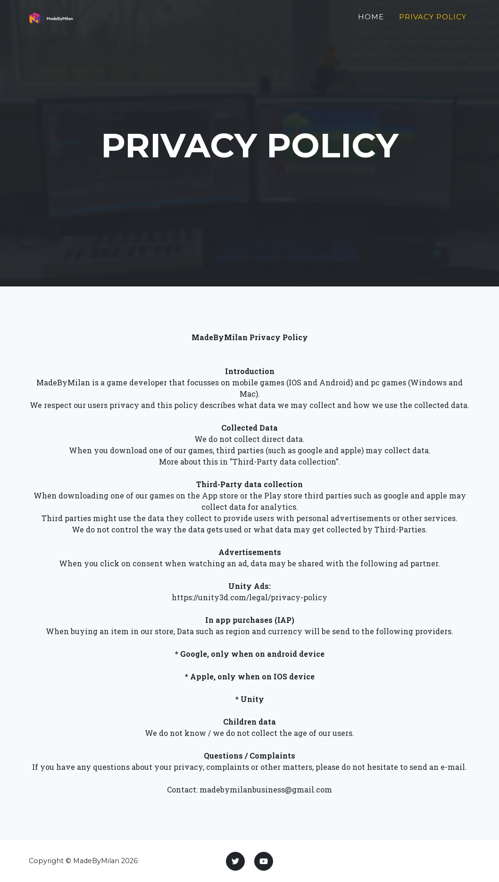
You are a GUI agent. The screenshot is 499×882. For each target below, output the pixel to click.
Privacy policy (432, 21)
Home (371, 21)
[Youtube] (263, 861)
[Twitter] (235, 861)
